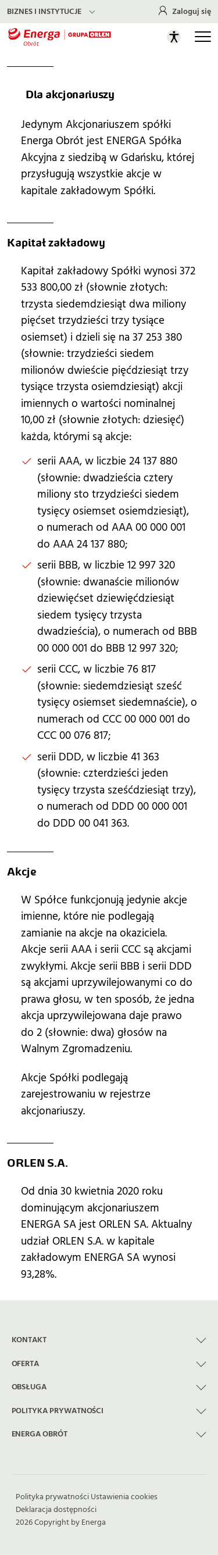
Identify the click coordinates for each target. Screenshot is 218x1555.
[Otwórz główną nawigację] (203, 36)
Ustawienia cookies (124, 1497)
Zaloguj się (191, 11)
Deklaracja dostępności (56, 1509)
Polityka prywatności (52, 1497)
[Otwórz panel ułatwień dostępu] (174, 37)
